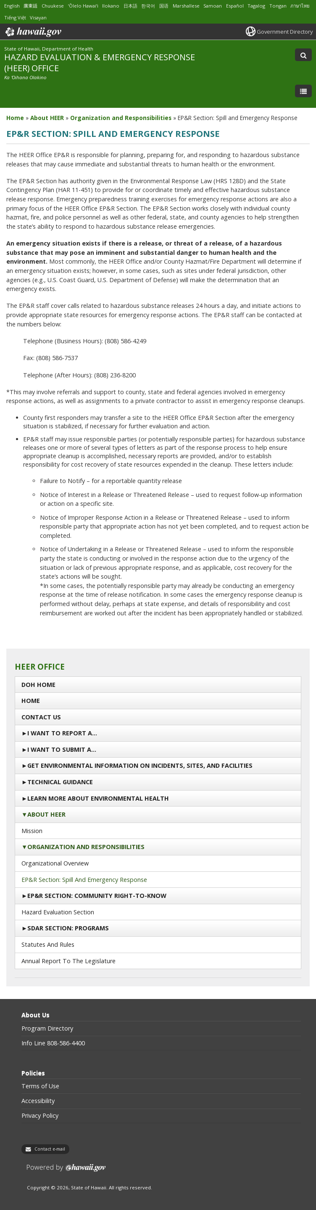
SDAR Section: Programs (68, 928)
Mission (31, 831)
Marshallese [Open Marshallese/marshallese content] (186, 6)
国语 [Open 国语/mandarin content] (164, 6)
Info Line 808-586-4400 (53, 1043)
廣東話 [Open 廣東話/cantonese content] (30, 6)
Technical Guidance (60, 782)
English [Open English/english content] (12, 6)
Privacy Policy (39, 1116)
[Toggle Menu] (303, 91)
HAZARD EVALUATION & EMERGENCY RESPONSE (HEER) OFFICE (99, 62)
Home (30, 701)
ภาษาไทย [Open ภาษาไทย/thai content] (299, 6)
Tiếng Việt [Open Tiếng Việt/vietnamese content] (15, 17)
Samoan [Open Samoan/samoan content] (212, 6)
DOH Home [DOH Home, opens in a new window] (38, 685)
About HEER (46, 814)
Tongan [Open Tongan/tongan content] (278, 6)
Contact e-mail (49, 1149)
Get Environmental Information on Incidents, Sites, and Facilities (140, 765)
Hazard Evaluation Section (57, 912)
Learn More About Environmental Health (98, 798)
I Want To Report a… (62, 733)
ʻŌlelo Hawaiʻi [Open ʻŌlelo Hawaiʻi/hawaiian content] (83, 6)
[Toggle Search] (303, 54)
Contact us (41, 717)
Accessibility (38, 1101)
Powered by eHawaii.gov (66, 1171)
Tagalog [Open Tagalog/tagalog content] (256, 6)
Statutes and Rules (47, 944)
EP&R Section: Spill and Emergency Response (84, 880)
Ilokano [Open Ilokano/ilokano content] (110, 6)
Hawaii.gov (32, 32)
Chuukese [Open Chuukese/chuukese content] (53, 6)
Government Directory (285, 31)
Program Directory (47, 1028)
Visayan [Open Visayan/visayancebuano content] (38, 17)
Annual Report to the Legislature (68, 961)
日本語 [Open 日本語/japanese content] (130, 6)
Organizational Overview (55, 863)
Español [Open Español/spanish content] (235, 6)
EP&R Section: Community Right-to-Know (96, 896)
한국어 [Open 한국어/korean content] (148, 6)
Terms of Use (40, 1086)
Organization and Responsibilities (86, 847)
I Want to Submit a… (61, 749)
